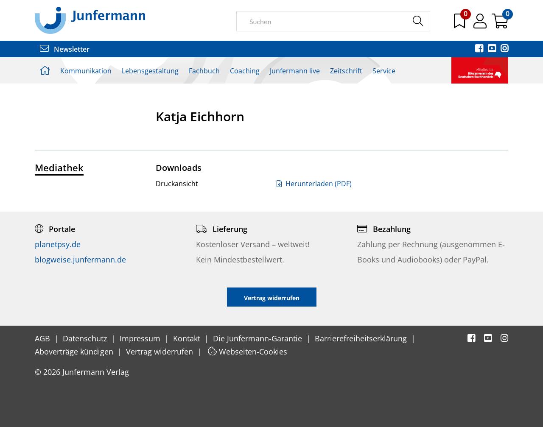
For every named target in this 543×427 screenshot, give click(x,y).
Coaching (245, 70)
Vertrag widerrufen (160, 351)
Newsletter (65, 49)
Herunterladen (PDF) (314, 183)
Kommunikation (86, 70)
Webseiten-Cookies (247, 351)
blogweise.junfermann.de (80, 259)
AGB (43, 338)
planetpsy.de (58, 244)
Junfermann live (295, 70)
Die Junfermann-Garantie (258, 338)
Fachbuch (204, 70)
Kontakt (187, 338)
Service (383, 70)
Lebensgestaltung (150, 70)
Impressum (141, 338)
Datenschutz (86, 338)
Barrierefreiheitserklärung (362, 338)
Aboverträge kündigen (75, 351)
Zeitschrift (346, 70)
